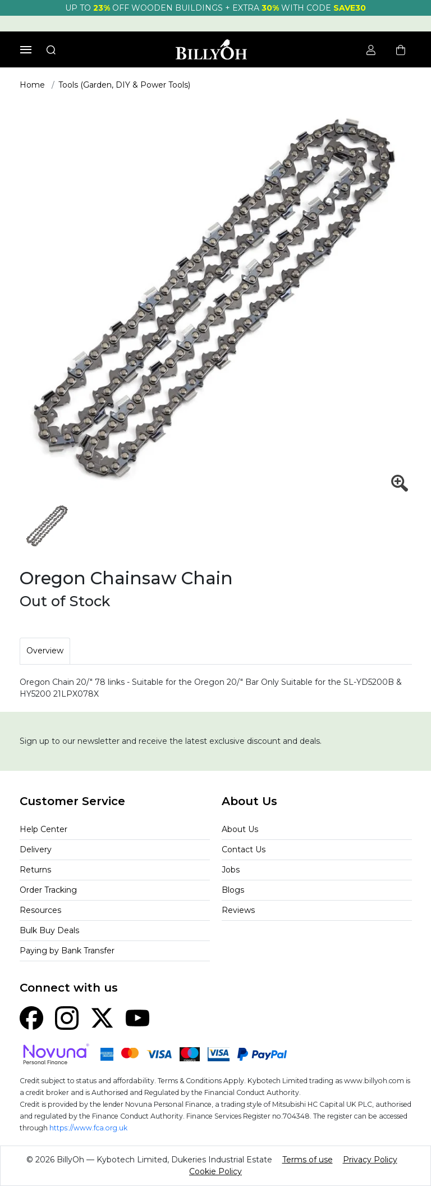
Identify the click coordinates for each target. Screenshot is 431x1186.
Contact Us (243, 849)
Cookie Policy (215, 1171)
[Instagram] (67, 1017)
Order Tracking (48, 890)
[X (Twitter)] (102, 1017)
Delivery (36, 849)
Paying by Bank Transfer (67, 951)
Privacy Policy (370, 1160)
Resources (40, 910)
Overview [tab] (44, 651)
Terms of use (307, 1160)
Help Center (43, 829)
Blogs (233, 890)
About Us (240, 829)
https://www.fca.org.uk (88, 1128)
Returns (35, 870)
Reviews (238, 910)
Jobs (231, 870)
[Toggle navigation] (26, 50)
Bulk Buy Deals (49, 930)
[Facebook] (31, 1017)
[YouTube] (137, 1017)
